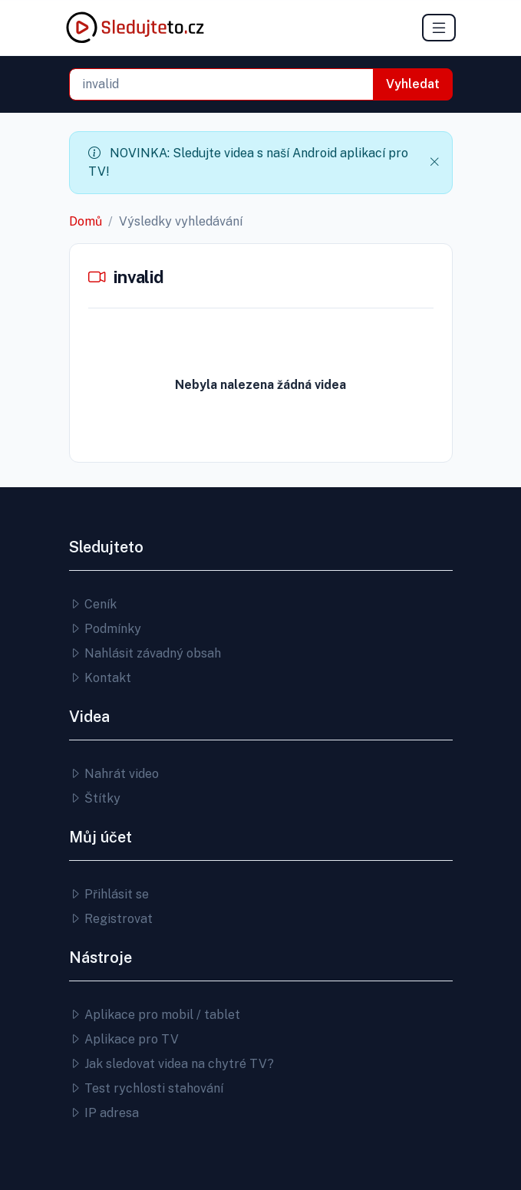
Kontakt (100, 678)
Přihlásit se (109, 894)
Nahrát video (114, 773)
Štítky (94, 798)
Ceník (93, 604)
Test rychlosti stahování (146, 1088)
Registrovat (111, 918)
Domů (85, 221)
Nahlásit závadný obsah (145, 653)
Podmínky (105, 628)
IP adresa (104, 1113)
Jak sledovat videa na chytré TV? (171, 1063)
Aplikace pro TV (124, 1039)
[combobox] (221, 84)
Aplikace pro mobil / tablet (154, 1014)
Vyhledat (413, 84)
